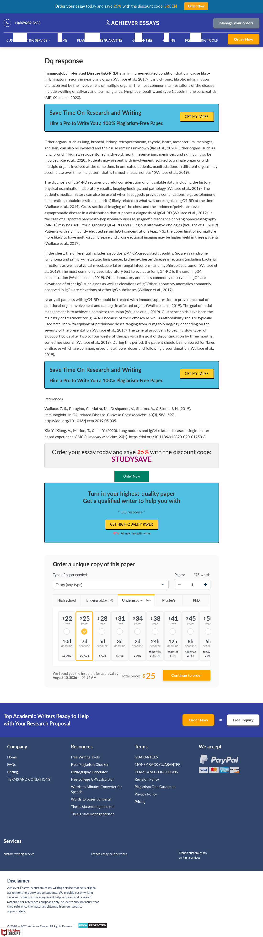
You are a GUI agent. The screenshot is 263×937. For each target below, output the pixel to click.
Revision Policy (147, 779)
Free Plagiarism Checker (89, 764)
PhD (191, 598)
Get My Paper (197, 116)
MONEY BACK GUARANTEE (157, 764)
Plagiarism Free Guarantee (99, 40)
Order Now (243, 39)
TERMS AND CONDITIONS (29, 779)
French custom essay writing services (193, 855)
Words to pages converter (91, 799)
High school (64, 598)
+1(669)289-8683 (27, 23)
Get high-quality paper (131, 524)
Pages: (180, 574)
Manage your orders (236, 23)
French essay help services (109, 854)
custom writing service (19, 854)
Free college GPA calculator (92, 779)
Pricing (169, 40)
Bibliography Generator (89, 772)
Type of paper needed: (70, 574)
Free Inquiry (243, 720)
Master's (165, 598)
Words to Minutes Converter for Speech (96, 789)
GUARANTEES (142, 40)
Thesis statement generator (92, 806)
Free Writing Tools (201, 40)
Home (62, 40)
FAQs (11, 764)
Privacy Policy (146, 794)
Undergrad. (97, 599)
